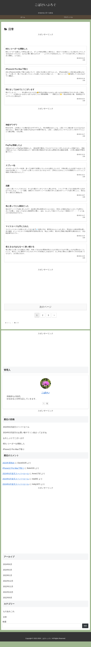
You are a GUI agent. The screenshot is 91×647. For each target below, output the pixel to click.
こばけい (45, 398)
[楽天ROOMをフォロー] (47, 409)
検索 (4, 627)
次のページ (45, 312)
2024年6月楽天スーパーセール (16, 432)
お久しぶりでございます (13, 444)
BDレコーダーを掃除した (14, 449)
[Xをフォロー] (43, 409)
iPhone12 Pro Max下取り (13, 455)
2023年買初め (8, 468)
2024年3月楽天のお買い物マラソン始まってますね (25, 438)
